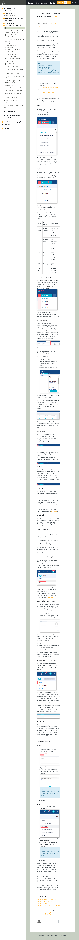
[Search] (69, 2)
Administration (9, 23)
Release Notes (9, 11)
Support (74, 2)
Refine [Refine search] (60, 2)
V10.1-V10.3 (54, 23)
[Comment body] (50, 921)
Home (38, 13)
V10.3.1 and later (43, 23)
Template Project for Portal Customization (13, 50)
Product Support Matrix (10, 15)
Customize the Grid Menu (12, 74)
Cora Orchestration (9, 8)
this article (54, 511)
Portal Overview (10, 28)
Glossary (6, 128)
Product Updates (10, 13)
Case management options (51, 89)
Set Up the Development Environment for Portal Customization (13, 45)
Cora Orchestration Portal (13, 25)
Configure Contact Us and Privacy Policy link (48, 905)
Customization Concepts (12, 54)
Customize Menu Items (11, 66)
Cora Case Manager (9, 111)
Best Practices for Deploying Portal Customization (13, 94)
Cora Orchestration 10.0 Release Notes (47, 899)
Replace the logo (10, 61)
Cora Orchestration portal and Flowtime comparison (14, 31)
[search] (65, 2)
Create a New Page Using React (14, 88)
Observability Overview (10, 97)
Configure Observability (10, 100)
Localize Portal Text (10, 85)
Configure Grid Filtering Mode (44, 901)
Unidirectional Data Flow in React (14, 90)
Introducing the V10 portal (50, 87)
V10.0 (40, 27)
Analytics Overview (42, 903)
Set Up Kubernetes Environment (13, 103)
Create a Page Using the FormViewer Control (13, 81)
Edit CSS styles (10, 64)
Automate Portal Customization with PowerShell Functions (14, 57)
